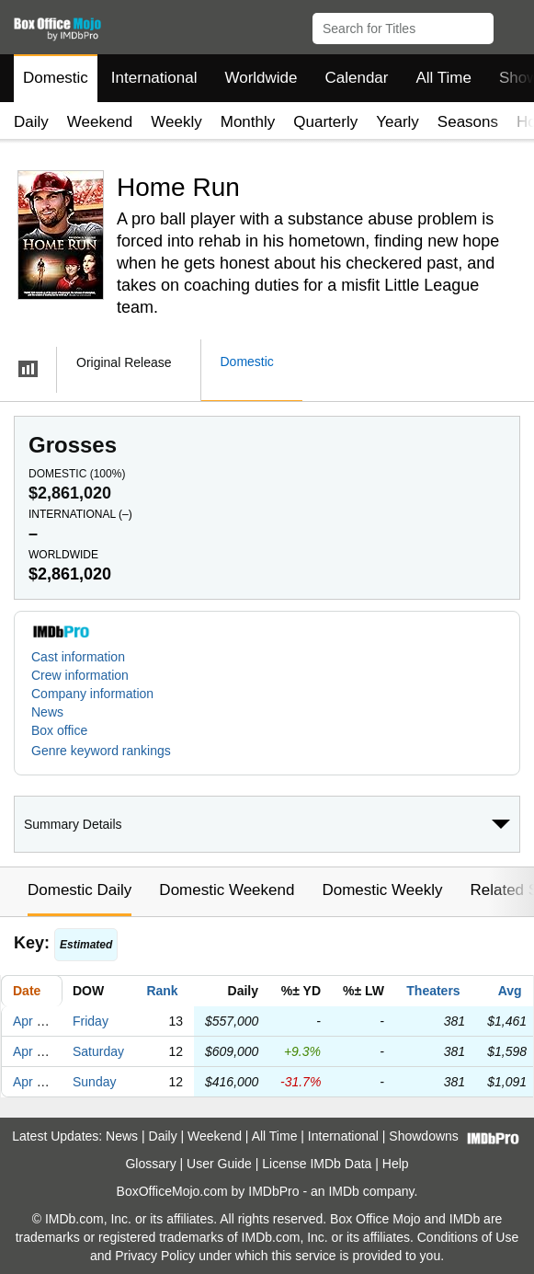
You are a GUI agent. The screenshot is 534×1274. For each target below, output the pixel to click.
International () (80, 514)
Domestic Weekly (382, 890)
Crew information (80, 675)
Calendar (357, 77)
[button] (511, 24)
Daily (31, 122)
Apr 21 (32, 1081)
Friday (90, 1021)
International (154, 77)
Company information (92, 693)
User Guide (219, 1163)
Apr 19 (32, 1021)
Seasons (467, 122)
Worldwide (260, 77)
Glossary (150, 1163)
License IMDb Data (316, 1163)
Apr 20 (32, 1051)
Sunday (94, 1081)
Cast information (78, 656)
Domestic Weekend (226, 890)
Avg (510, 990)
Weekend (100, 122)
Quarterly (325, 122)
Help (395, 1163)
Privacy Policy (155, 1255)
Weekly (176, 122)
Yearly (397, 122)
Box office (59, 730)
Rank (161, 990)
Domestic (55, 77)
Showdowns (424, 1136)
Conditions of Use (468, 1237)
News (47, 712)
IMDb (343, 1191)
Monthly (248, 122)
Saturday (98, 1051)
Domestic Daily (79, 890)
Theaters (433, 990)
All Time (444, 77)
